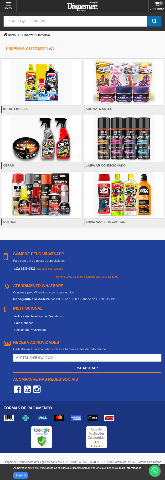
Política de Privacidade (30, 330)
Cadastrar (87, 368)
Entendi (20, 475)
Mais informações (130, 467)
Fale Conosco (23, 323)
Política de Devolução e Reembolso (38, 316)
